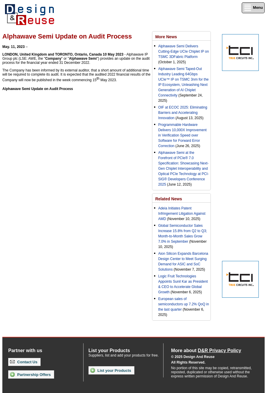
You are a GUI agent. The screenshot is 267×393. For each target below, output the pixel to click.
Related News (168, 198)
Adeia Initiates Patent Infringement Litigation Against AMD (182, 213)
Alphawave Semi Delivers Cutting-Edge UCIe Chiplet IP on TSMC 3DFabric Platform (183, 51)
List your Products (110, 370)
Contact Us (23, 362)
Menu (253, 7)
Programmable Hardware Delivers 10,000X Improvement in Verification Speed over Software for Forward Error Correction (182, 135)
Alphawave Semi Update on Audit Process (37, 89)
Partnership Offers (30, 374)
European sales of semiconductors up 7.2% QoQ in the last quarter (183, 304)
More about (206, 350)
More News (166, 36)
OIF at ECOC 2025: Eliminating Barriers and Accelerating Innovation (182, 112)
